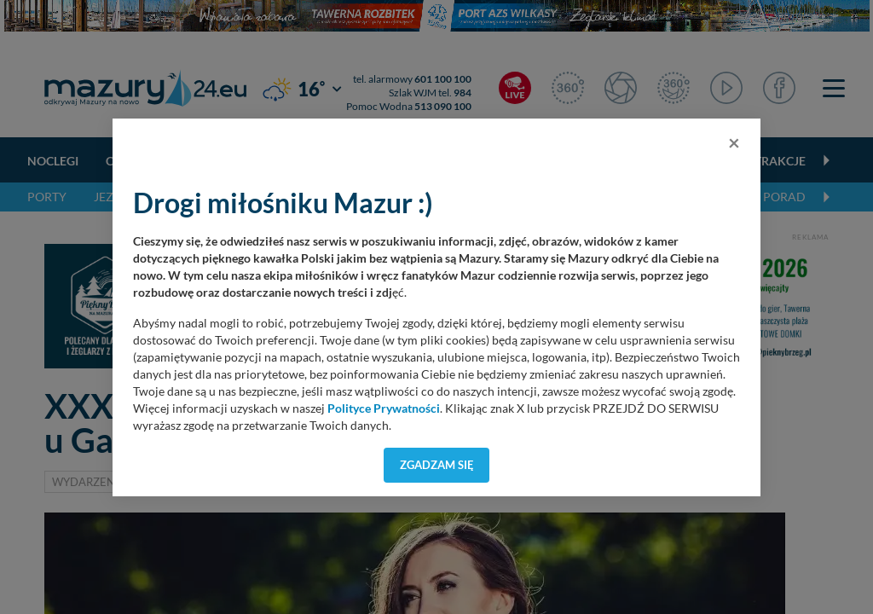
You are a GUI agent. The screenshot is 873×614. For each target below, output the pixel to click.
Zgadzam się (437, 465)
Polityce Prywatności (383, 408)
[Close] (734, 142)
